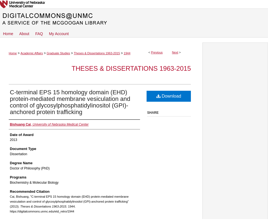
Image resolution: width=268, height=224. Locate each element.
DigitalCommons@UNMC (134, 19)
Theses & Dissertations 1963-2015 (97, 53)
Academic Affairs (32, 53)
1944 (127, 53)
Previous (157, 52)
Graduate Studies (58, 53)
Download (168, 96)
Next (175, 52)
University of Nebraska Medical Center (134, 4)
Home (13, 53)
